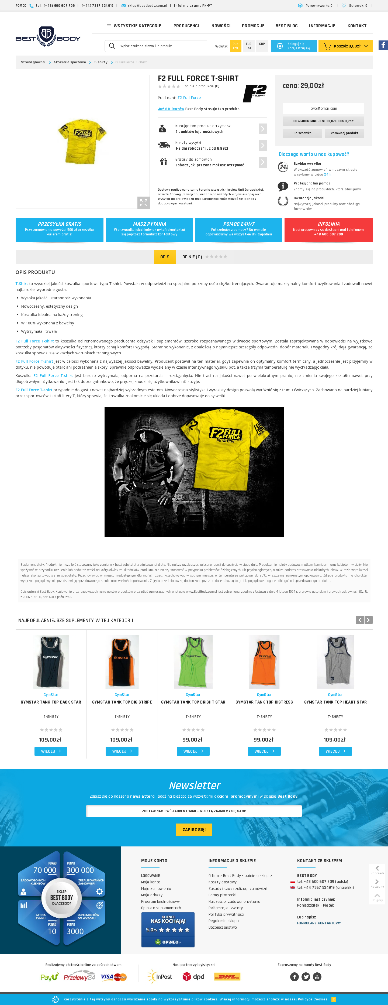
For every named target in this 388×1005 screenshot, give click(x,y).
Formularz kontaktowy (319, 923)
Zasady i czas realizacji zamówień (238, 888)
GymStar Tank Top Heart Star (335, 702)
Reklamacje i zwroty (226, 908)
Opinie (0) (205, 257)
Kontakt (357, 26)
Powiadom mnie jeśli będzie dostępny (323, 121)
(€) (249, 46)
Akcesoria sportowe (70, 62)
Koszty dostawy (223, 882)
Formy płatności (223, 895)
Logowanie (150, 875)
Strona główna (33, 62)
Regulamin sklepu (224, 921)
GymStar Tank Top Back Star (51, 702)
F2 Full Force (190, 98)
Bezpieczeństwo (223, 927)
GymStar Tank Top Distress (264, 702)
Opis (164, 257)
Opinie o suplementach (161, 908)
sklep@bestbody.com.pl (147, 6)
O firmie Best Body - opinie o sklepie (240, 875)
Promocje (253, 26)
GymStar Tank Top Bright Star (193, 702)
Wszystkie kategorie (133, 25)
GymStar (51, 694)
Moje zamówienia (156, 888)
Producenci (186, 26)
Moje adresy (151, 895)
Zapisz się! (194, 829)
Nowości (221, 26)
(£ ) (262, 46)
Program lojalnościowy (160, 901)
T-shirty (101, 62)
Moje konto (151, 882)
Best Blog (287, 26)
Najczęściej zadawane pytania (235, 901)
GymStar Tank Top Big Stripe (122, 702)
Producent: (167, 98)
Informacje (322, 26)
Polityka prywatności (226, 914)
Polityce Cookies (313, 999)
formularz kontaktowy (159, 234)
